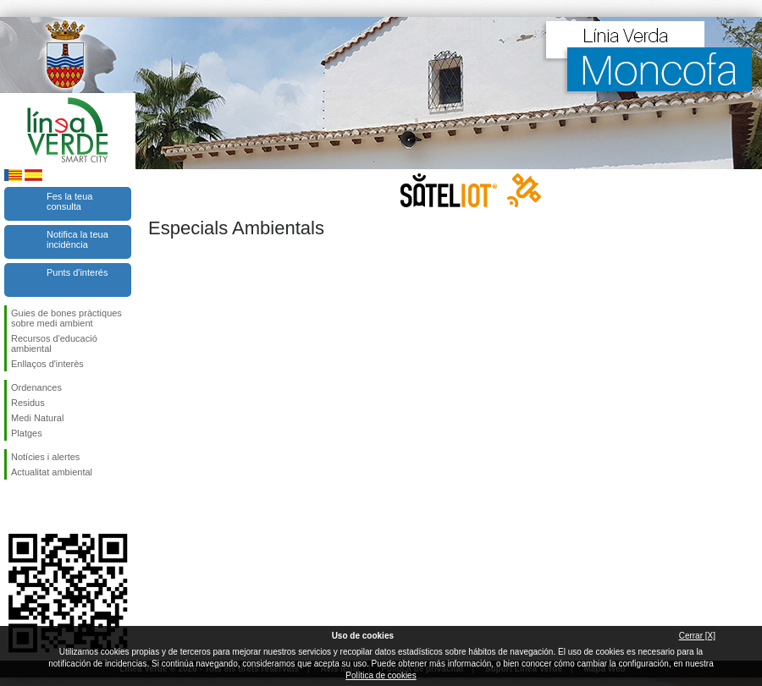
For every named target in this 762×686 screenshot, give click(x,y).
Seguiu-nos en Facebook (14, 507)
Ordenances (36, 387)
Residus (28, 403)
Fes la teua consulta (69, 201)
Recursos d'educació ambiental (54, 343)
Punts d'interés (77, 272)
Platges (26, 433)
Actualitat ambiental (51, 472)
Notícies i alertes (45, 457)
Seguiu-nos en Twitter (42, 507)
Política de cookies (380, 675)
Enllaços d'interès (47, 364)
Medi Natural (37, 418)
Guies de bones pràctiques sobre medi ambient (66, 318)
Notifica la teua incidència (77, 239)
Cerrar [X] (697, 635)
